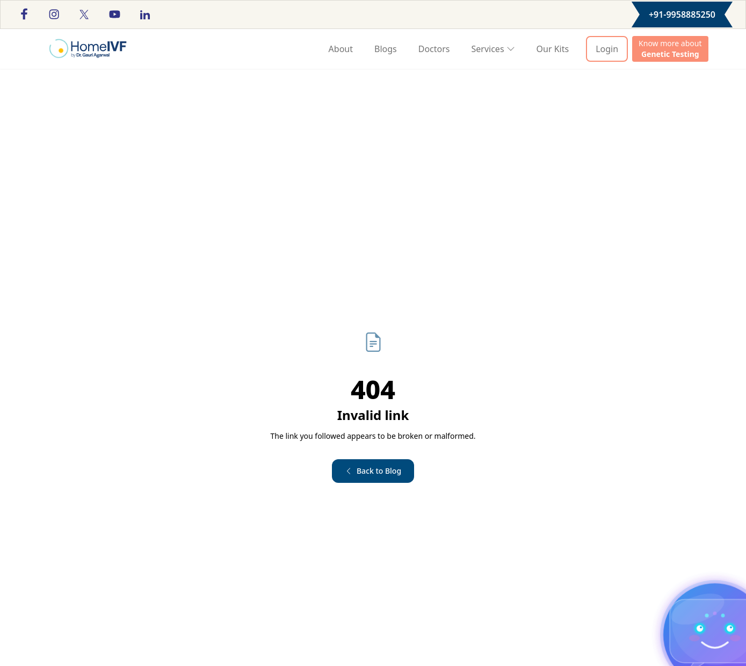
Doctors (434, 49)
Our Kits (553, 49)
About (341, 49)
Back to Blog (373, 471)
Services (493, 49)
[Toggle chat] (715, 637)
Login (607, 49)
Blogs (385, 49)
